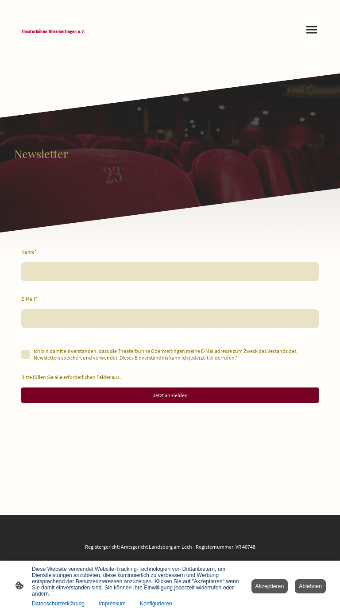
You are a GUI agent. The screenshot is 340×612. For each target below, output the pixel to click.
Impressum (112, 603)
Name (29, 251)
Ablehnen (310, 586)
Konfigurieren (156, 603)
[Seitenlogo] (53, 36)
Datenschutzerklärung (58, 603)
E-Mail (29, 298)
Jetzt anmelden (170, 395)
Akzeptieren (269, 586)
